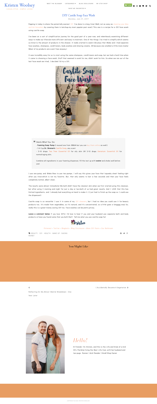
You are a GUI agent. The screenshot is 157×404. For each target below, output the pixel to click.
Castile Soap (61, 148)
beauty (34, 233)
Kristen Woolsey (19, 5)
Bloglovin (65, 228)
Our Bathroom (107, 228)
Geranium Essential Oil (108, 151)
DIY (72, 24)
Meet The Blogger (54, 3)
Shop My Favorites (76, 8)
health (47, 233)
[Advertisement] (37, 390)
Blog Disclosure (86, 3)
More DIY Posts (93, 228)
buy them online (93, 145)
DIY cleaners (81, 201)
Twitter (56, 228)
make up (56, 233)
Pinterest (48, 228)
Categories (69, 3)
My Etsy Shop (102, 3)
